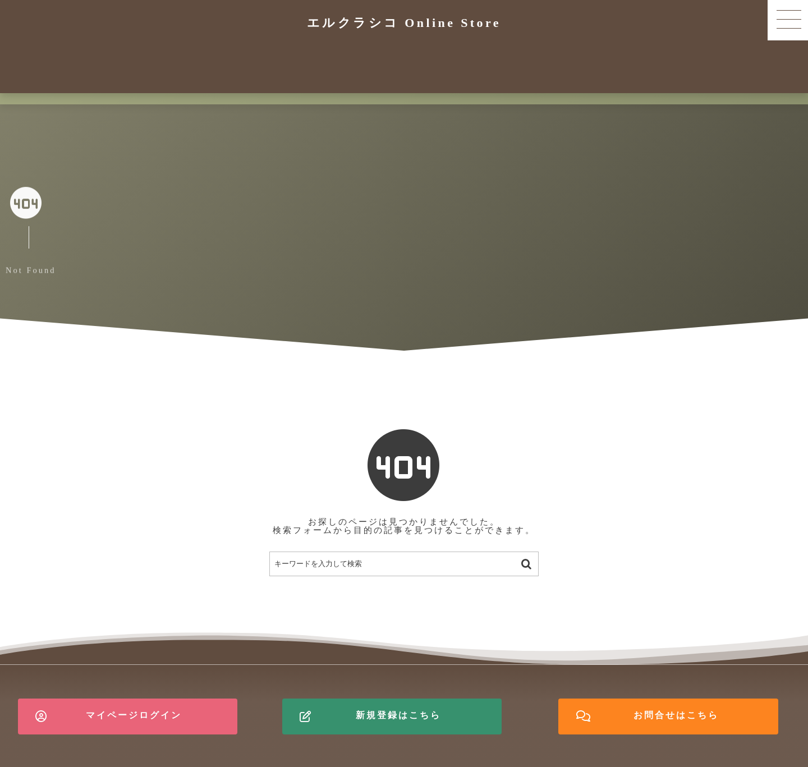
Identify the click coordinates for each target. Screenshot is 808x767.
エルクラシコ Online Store (404, 22)
